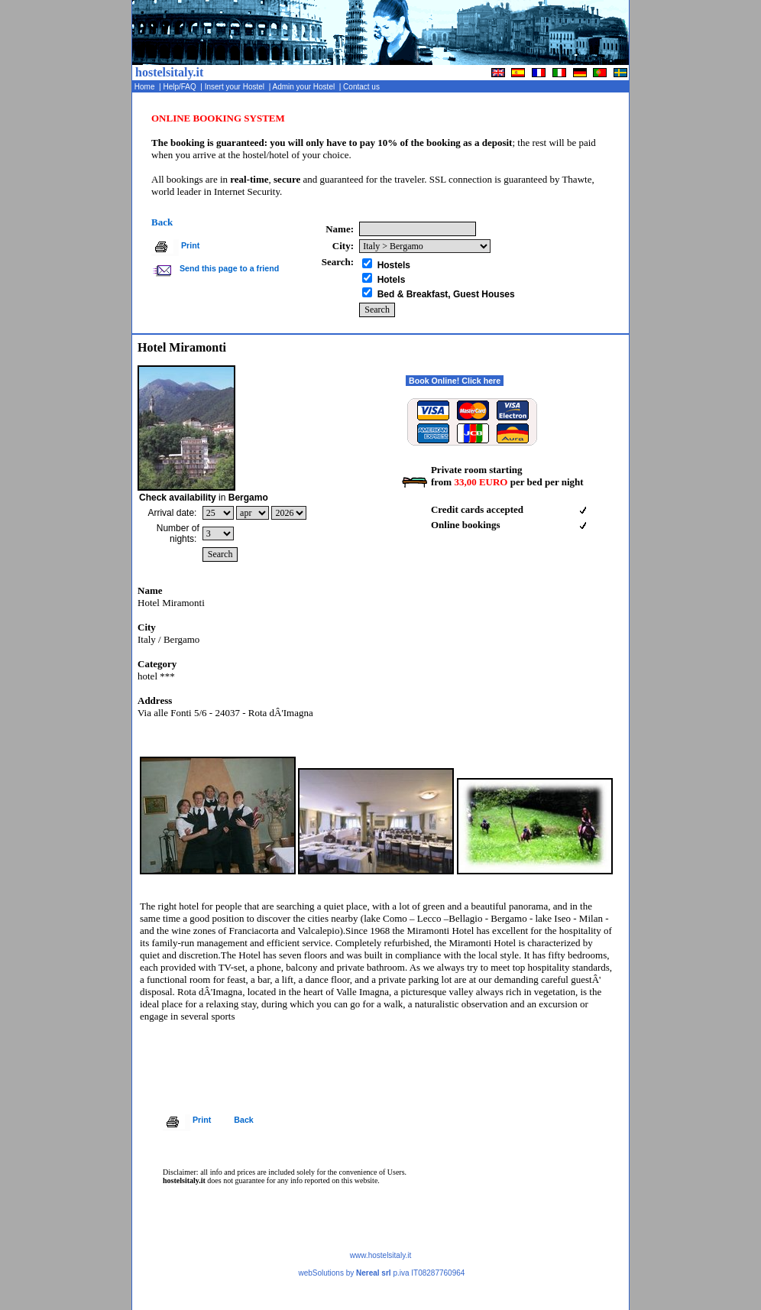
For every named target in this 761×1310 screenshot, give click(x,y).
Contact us (362, 87)
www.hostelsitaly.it (380, 1255)
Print (190, 245)
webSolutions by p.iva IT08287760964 (381, 1273)
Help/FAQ (181, 87)
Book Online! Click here (454, 380)
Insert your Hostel (235, 87)
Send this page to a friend (228, 268)
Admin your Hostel (304, 87)
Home (145, 87)
